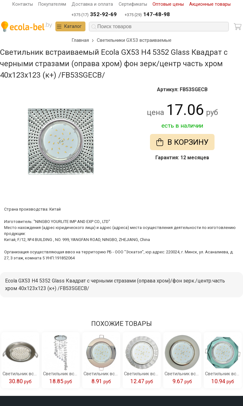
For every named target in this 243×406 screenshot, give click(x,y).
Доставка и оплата (92, 4)
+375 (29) (147, 15)
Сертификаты (133, 4)
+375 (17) (94, 15)
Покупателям (52, 4)
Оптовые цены (168, 4)
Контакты (22, 4)
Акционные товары (210, 4)
